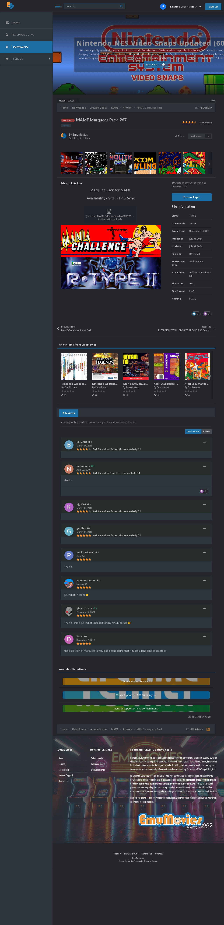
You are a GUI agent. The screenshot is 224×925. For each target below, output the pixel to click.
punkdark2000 (85, 552)
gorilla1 (81, 528)
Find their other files (79, 138)
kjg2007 (81, 504)
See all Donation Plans (199, 716)
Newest (206, 431)
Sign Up (213, 6)
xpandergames (85, 580)
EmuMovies (80, 134)
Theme (117, 853)
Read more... (137, 64)
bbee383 (81, 442)
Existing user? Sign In (185, 6)
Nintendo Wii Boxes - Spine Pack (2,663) (86, 383)
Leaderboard (64, 769)
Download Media (98, 764)
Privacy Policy (131, 853)
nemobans (83, 466)
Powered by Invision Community (130, 861)
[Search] (94, 6)
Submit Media (97, 758)
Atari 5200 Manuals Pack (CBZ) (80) (145, 383)
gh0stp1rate (84, 608)
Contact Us (63, 781)
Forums (62, 764)
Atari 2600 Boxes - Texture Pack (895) (177, 383)
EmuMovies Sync (98, 769)
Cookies (159, 853)
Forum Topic (191, 197)
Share (179, 136)
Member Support (66, 775)
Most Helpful (193, 431)
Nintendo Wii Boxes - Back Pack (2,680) (116, 383)
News (61, 758)
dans (79, 636)
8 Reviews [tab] (68, 413)
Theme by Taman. (150, 861)
